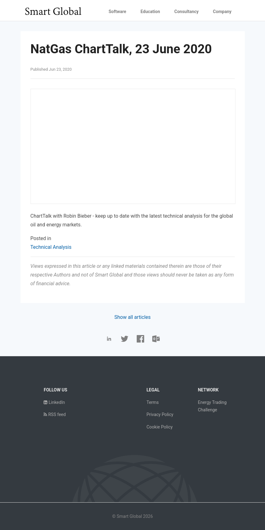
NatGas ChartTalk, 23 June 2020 (121, 49)
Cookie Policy (159, 426)
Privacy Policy (159, 414)
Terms (152, 402)
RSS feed (55, 414)
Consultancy (186, 11)
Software (117, 11)
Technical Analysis (51, 247)
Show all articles (132, 317)
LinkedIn (54, 402)
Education (150, 11)
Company (222, 11)
